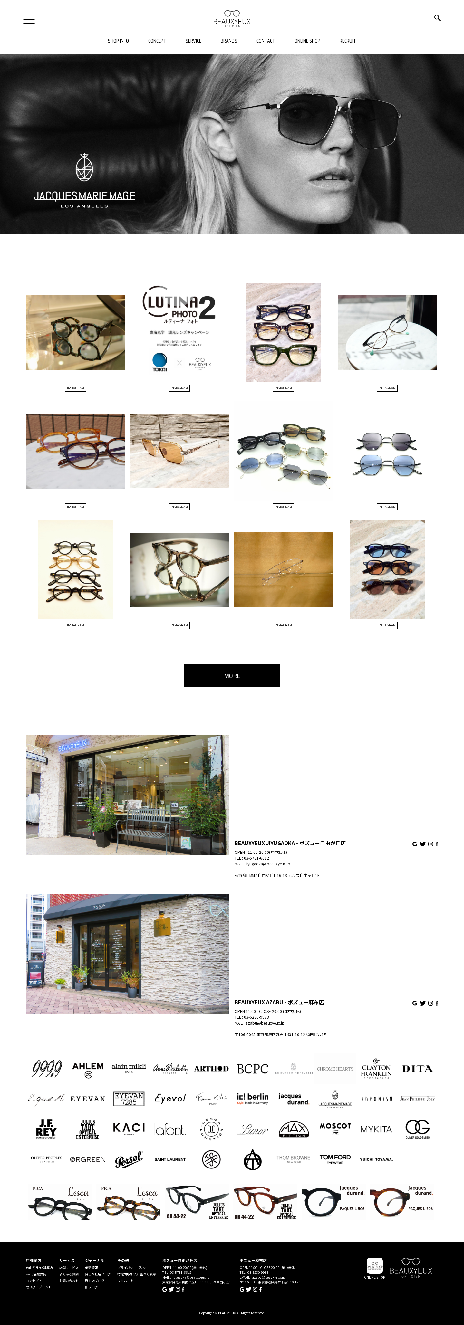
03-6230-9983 (256, 1017)
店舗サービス (69, 1267)
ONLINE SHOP (307, 41)
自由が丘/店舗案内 (39, 1267)
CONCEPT (157, 41)
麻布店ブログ (94, 1280)
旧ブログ (91, 1286)
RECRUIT (348, 41)
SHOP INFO (118, 41)
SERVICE (193, 41)
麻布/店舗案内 (36, 1274)
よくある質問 (69, 1274)
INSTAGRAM (75, 388)
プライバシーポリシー (133, 1267)
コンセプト (34, 1280)
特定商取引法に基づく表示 (136, 1274)
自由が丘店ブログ (98, 1274)
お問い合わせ (69, 1280)
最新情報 (91, 1267)
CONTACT (265, 41)
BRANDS (229, 41)
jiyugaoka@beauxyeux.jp (268, 863)
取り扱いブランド (39, 1286)
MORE (232, 676)
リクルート (125, 1280)
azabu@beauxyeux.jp (265, 1022)
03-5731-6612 (256, 858)
